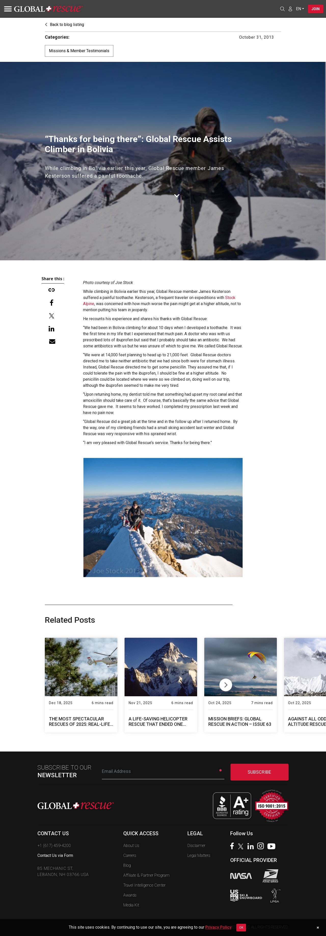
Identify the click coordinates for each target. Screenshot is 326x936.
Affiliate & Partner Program (146, 875)
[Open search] (281, 9)
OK (241, 927)
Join (315, 9)
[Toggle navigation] (6, 9)
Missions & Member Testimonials (79, 50)
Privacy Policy (218, 927)
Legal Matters (198, 855)
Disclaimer (196, 845)
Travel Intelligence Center (144, 885)
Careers (129, 855)
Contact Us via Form (55, 855)
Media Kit (131, 905)
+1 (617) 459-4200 (54, 845)
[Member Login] (289, 9)
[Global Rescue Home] (48, 9)
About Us (131, 845)
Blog (127, 865)
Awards (130, 895)
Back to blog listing (64, 24)
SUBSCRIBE (259, 772)
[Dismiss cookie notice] (317, 927)
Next (226, 684)
